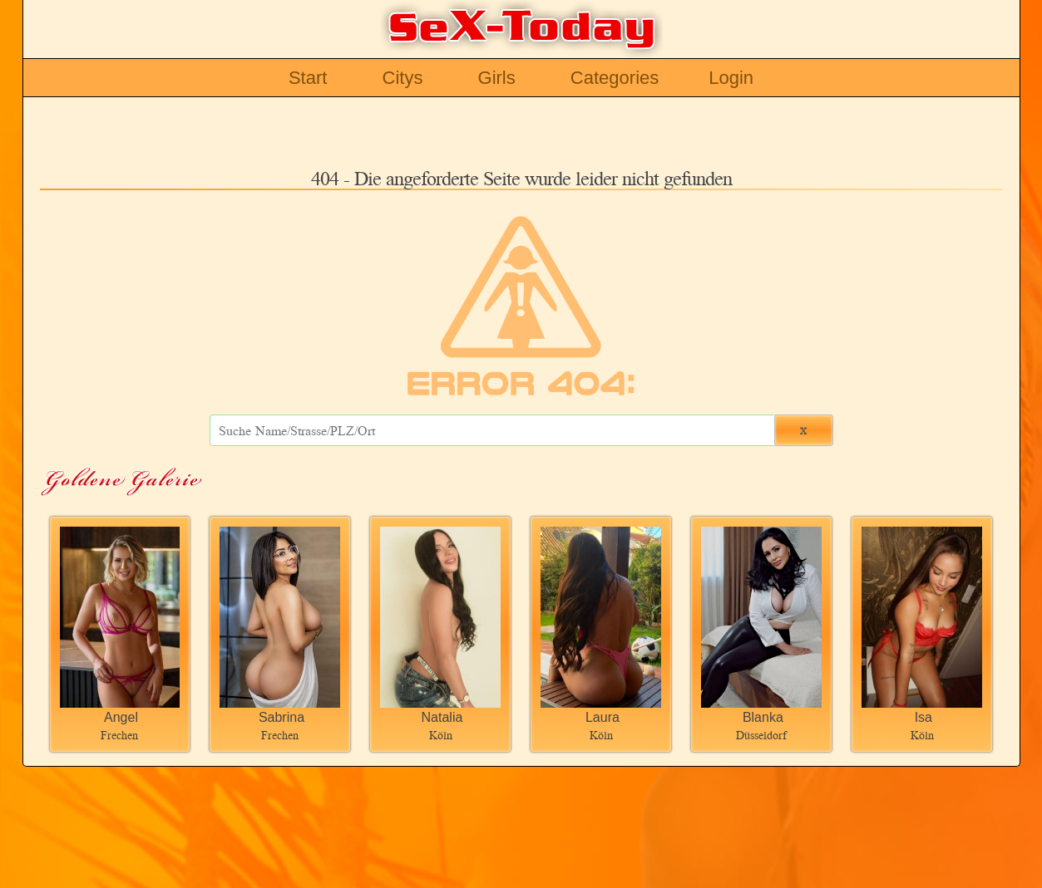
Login (731, 77)
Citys (403, 77)
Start (308, 77)
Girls (497, 77)
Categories (614, 77)
